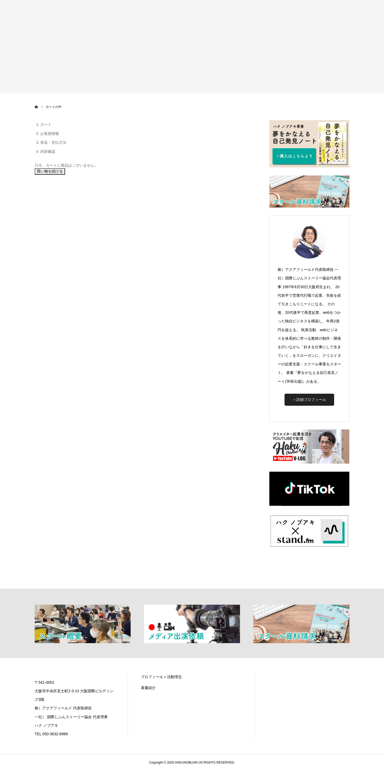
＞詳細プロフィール (309, 399)
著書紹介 (148, 688)
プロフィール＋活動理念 (161, 677)
